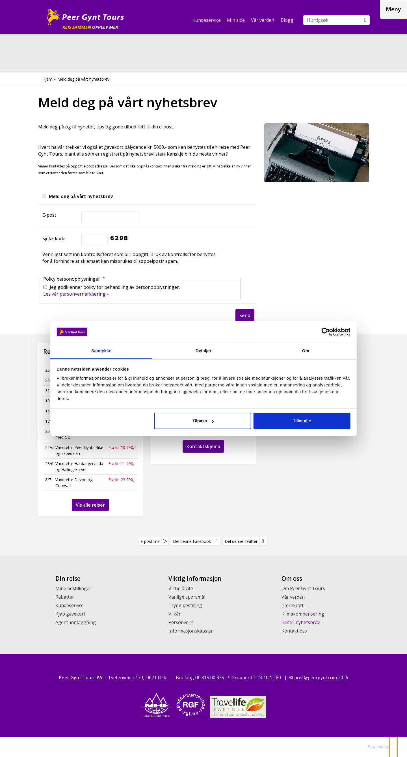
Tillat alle (284, 420)
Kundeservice (206, 20)
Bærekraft (293, 605)
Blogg (287, 20)
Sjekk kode (53, 238)
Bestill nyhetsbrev (301, 622)
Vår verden (262, 20)
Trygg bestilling (185, 605)
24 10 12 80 (269, 677)
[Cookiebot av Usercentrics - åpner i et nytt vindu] (299, 332)
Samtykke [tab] (119, 350)
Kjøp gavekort (70, 614)
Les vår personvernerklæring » (76, 294)
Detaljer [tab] (203, 350)
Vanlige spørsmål (186, 597)
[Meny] (393, 9)
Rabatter (64, 597)
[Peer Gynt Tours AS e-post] (315, 677)
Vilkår (174, 614)
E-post (49, 215)
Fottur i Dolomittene (74, 400)
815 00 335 (213, 677)
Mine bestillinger (73, 588)
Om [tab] (288, 350)
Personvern (180, 622)
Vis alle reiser (90, 505)
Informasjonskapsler (190, 631)
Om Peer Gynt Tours (303, 588)
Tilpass (202, 420)
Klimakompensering (303, 614)
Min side (236, 20)
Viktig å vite (180, 588)
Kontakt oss (294, 631)
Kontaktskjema (203, 446)
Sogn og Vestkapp (71, 390)
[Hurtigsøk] (332, 20)
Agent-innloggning (75, 622)
